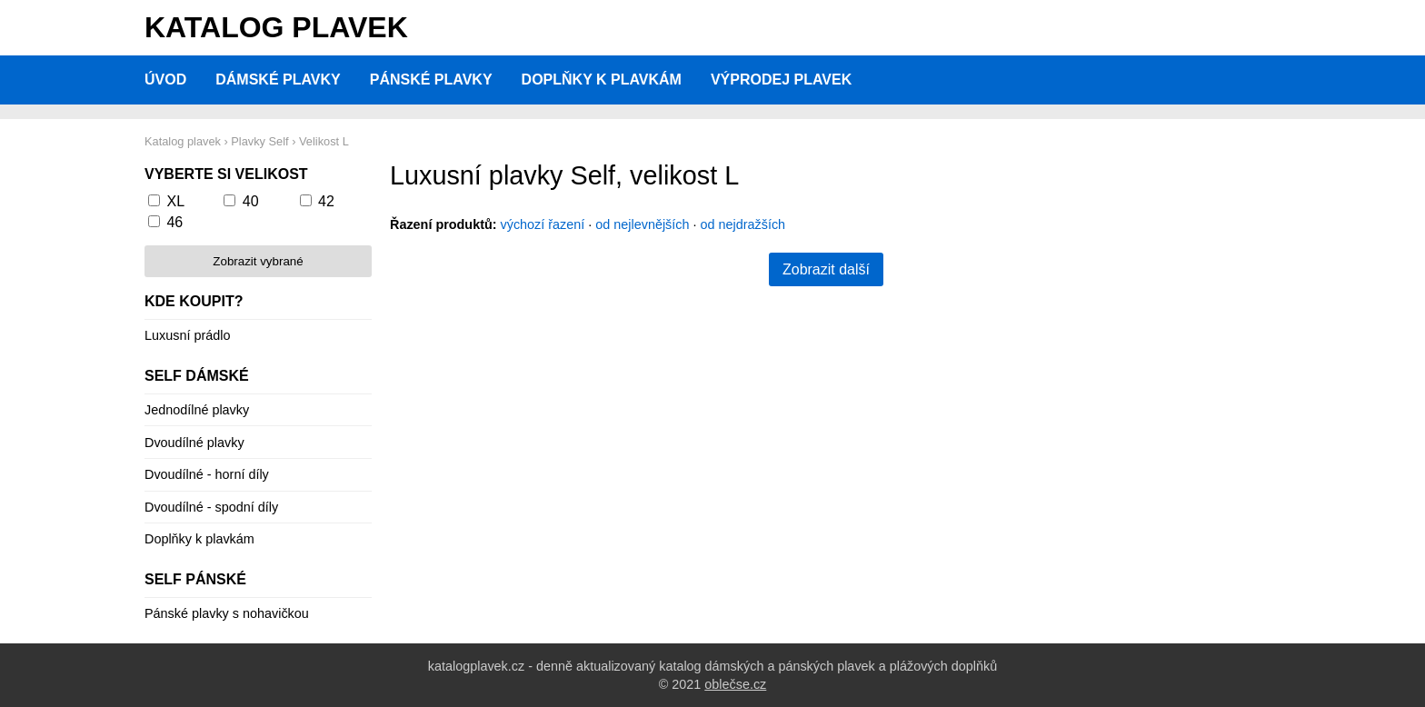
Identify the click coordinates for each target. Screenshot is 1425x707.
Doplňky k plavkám (602, 79)
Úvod (165, 79)
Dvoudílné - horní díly (206, 474)
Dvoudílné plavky (194, 442)
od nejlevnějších (642, 224)
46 (174, 222)
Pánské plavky (431, 79)
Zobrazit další (826, 269)
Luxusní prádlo (187, 335)
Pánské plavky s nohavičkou (226, 613)
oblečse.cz (735, 684)
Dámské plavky (278, 79)
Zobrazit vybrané (258, 261)
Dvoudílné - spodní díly (211, 507)
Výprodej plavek (781, 79)
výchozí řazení (543, 224)
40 (251, 201)
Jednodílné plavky (196, 410)
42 (326, 201)
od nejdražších (743, 224)
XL (175, 201)
